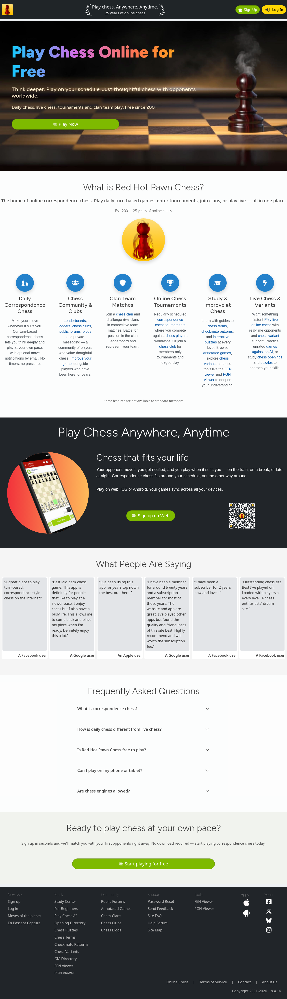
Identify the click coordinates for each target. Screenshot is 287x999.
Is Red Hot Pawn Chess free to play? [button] (111, 749)
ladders (64, 326)
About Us (269, 982)
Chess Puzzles (66, 930)
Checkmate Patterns (71, 944)
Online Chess (177, 982)
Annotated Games (116, 908)
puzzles (267, 362)
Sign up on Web (151, 515)
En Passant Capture (24, 922)
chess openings (269, 357)
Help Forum (157, 922)
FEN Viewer (63, 965)
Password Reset (161, 901)
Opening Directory (69, 922)
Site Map (155, 930)
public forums (70, 331)
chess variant (268, 336)
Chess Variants (66, 951)
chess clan (124, 314)
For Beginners (66, 908)
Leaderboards (75, 321)
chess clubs (81, 326)
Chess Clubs (111, 922)
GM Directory (65, 958)
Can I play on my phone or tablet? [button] (109, 770)
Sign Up (247, 9)
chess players (176, 336)
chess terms (217, 326)
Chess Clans (111, 915)
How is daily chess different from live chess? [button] (119, 729)
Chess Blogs (111, 930)
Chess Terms (65, 937)
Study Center (65, 901)
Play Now (65, 124)
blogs (87, 331)
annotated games (217, 353)
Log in (13, 908)
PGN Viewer (64, 973)
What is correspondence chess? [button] (107, 708)
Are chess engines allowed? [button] (103, 791)
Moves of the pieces (24, 915)
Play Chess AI (65, 915)
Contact (244, 982)
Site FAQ (155, 915)
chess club (167, 346)
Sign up (14, 901)
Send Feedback (160, 908)
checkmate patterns (217, 331)
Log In (274, 9)
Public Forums (113, 901)
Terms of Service (213, 982)
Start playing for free (143, 864)
